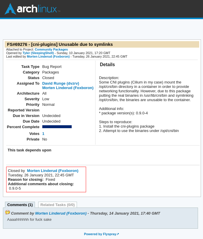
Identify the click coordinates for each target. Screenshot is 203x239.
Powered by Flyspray (100, 234)
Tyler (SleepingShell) (38, 53)
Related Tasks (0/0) (58, 205)
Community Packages (51, 49)
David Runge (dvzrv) (60, 83)
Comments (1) (20, 205)
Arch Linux (32, 9)
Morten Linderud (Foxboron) (48, 56)
